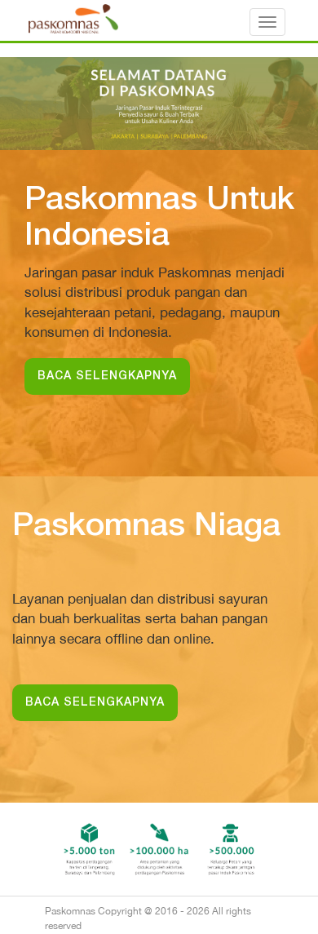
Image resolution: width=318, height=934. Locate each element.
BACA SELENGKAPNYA (107, 376)
